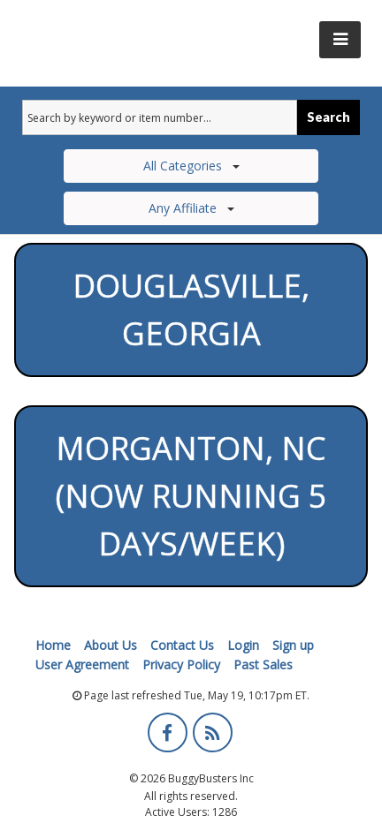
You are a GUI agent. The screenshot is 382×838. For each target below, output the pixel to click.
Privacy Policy (181, 664)
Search (328, 117)
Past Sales (263, 664)
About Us (110, 645)
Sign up (293, 645)
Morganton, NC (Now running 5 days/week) (191, 496)
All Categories (191, 165)
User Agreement (82, 664)
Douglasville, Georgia (191, 309)
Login (243, 645)
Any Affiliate (191, 208)
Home (53, 645)
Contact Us (182, 645)
